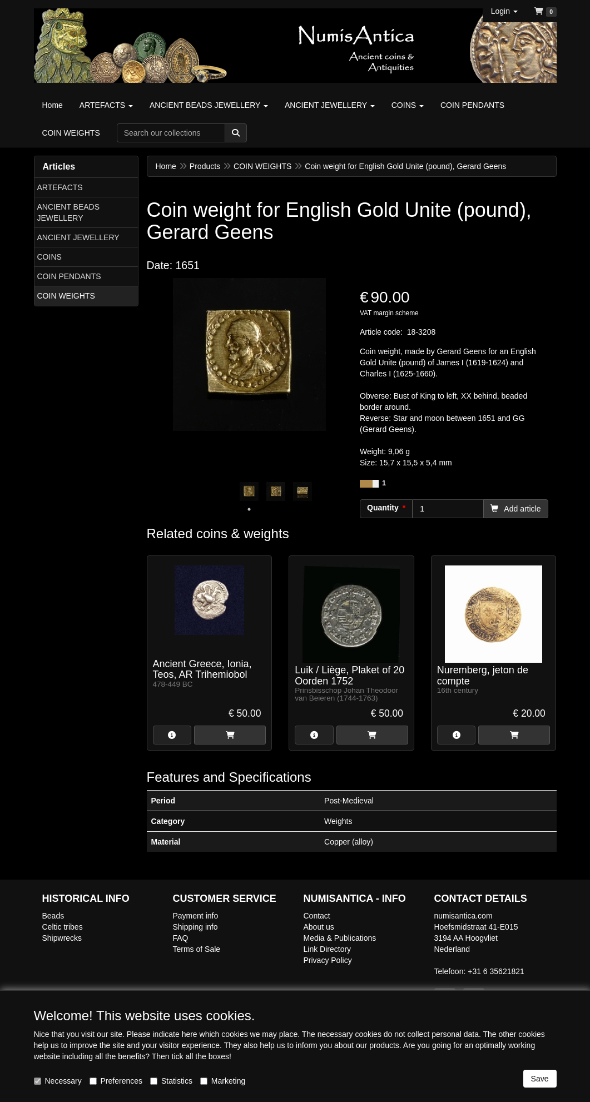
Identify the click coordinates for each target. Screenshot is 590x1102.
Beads (53, 915)
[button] (504, 11)
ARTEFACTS (60, 187)
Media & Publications (340, 938)
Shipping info (195, 926)
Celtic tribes (62, 926)
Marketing (222, 1080)
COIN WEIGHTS (66, 295)
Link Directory (327, 949)
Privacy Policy (328, 960)
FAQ (181, 938)
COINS (49, 256)
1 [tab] (249, 509)
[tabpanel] (249, 491)
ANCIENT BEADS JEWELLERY (68, 212)
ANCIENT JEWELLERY (78, 237)
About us (319, 926)
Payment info (196, 915)
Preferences (116, 1080)
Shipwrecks (62, 938)
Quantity (383, 508)
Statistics (171, 1080)
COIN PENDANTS (69, 276)
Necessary (58, 1080)
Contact (317, 915)
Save (540, 1078)
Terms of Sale (197, 949)
